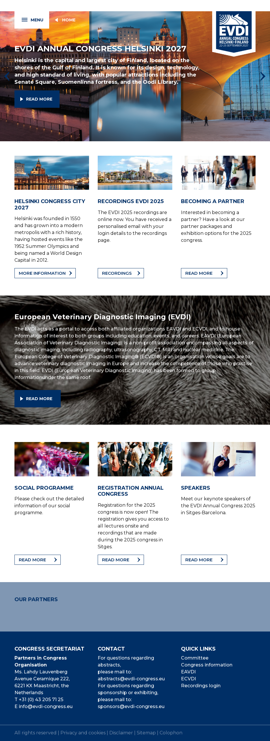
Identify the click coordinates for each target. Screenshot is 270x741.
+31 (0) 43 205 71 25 (41, 699)
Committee (194, 658)
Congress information (206, 665)
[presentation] (7, 76)
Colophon (171, 733)
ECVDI (188, 678)
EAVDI (188, 672)
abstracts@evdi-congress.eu (131, 678)
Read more (39, 99)
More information (42, 273)
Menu (28, 20)
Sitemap (146, 733)
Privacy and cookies (83, 733)
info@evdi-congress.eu (46, 706)
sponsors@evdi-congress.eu (131, 706)
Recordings (117, 273)
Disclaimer (121, 733)
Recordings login (201, 685)
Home (68, 20)
